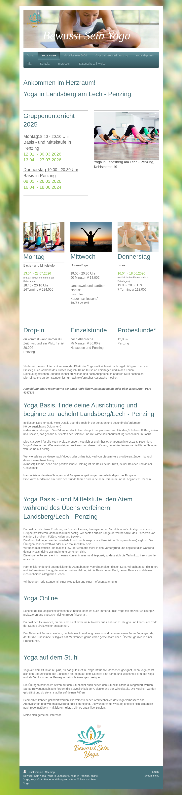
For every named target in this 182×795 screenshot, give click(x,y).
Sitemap (50, 772)
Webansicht (152, 775)
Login (155, 771)
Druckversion (33, 772)
